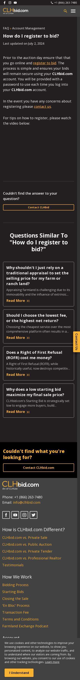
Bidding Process (15, 585)
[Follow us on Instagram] (9, 2)
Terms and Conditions (20, 619)
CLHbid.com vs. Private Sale (24, 537)
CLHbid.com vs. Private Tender (27, 551)
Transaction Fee (15, 612)
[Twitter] (33, 515)
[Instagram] (24, 515)
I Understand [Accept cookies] (19, 673)
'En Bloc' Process (16, 605)
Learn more (52, 662)
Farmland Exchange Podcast (25, 626)
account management (28, 28)
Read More (18, 300)
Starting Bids (13, 591)
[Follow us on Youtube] (15, 2)
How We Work (17, 577)
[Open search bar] (65, 11)
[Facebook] (6, 515)
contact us (42, 106)
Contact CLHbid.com (38, 468)
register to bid (44, 63)
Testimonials (13, 565)
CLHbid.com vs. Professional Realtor (31, 558)
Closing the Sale (15, 598)
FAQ (6, 28)
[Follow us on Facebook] (4, 2)
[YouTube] (15, 515)
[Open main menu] (73, 11)
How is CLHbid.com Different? (33, 529)
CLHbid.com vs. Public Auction (27, 544)
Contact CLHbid (38, 207)
